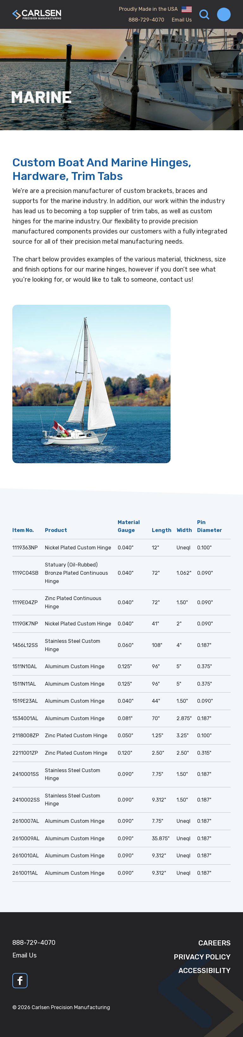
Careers (214, 943)
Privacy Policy (202, 957)
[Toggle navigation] (224, 14)
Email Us (182, 20)
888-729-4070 (146, 20)
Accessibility (204, 970)
